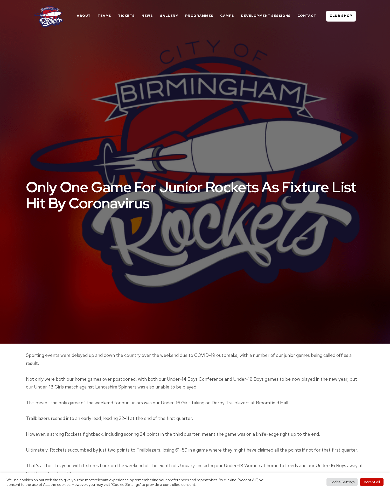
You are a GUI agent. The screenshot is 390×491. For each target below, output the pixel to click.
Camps (227, 15)
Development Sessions (265, 15)
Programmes (199, 15)
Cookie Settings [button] (342, 482)
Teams (104, 15)
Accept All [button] (372, 482)
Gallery (169, 15)
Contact (306, 15)
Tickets (126, 15)
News (147, 15)
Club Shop (341, 15)
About (84, 15)
